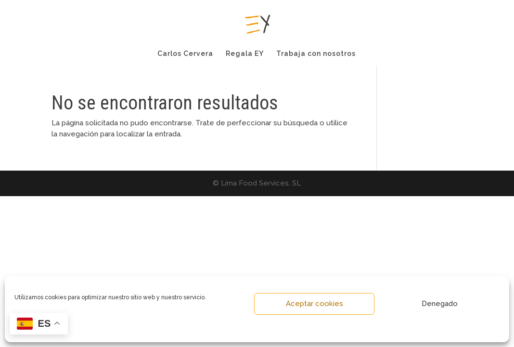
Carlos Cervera (185, 53)
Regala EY (245, 53)
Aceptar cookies (314, 303)
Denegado (440, 303)
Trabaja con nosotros (316, 53)
